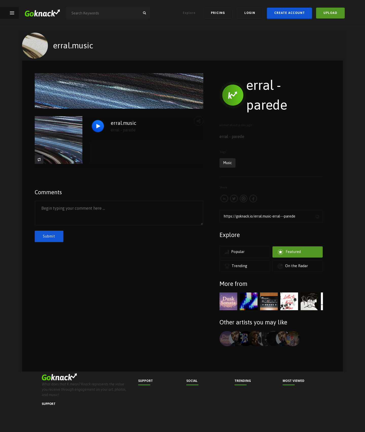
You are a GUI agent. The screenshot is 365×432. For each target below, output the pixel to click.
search (144, 13)
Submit (49, 236)
